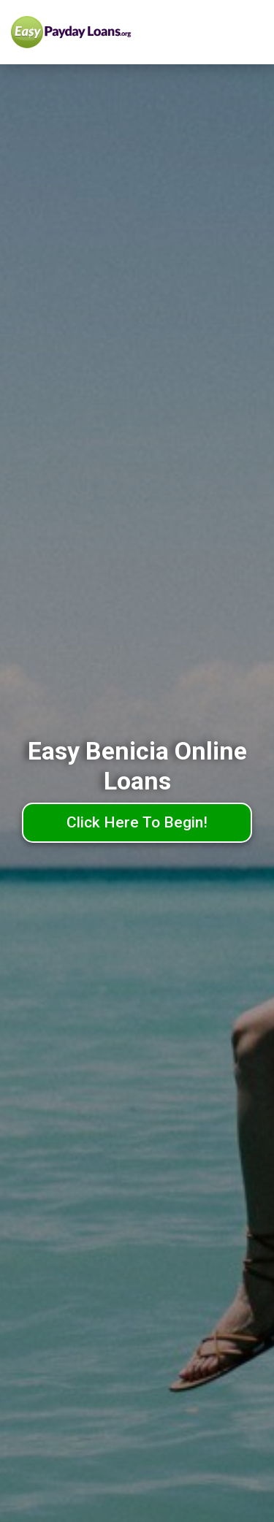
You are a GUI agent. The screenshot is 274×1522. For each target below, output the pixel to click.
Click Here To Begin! (137, 822)
